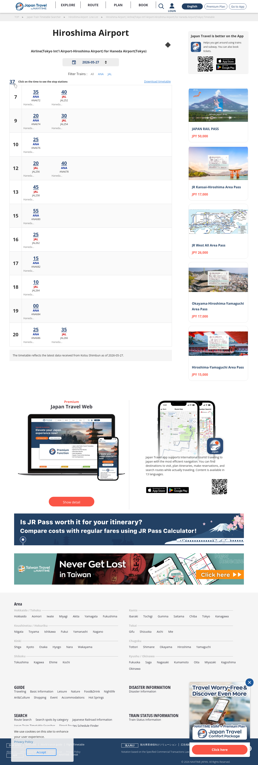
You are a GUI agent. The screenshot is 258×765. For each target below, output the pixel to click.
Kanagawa (222, 616)
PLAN (118, 5)
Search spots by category (51, 720)
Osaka (43, 647)
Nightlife (109, 691)
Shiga (17, 647)
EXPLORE (68, 5)
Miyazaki (210, 662)
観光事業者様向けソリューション (158, 744)
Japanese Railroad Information (92, 720)
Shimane (149, 647)
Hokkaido (20, 616)
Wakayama (85, 647)
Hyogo (57, 647)
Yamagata (91, 616)
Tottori (133, 647)
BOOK (143, 5)
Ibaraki (133, 616)
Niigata (18, 632)
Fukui (64, 632)
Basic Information (41, 691)
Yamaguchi (203, 647)
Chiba (193, 616)
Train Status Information (145, 720)
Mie (170, 632)
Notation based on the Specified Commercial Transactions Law (155, 751)
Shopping (40, 697)
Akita (76, 616)
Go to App (237, 6)
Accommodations (73, 697)
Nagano (98, 632)
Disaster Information (142, 691)
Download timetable (157, 81)
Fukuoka (134, 662)
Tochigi (148, 616)
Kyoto (30, 647)
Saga (148, 662)
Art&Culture (22, 697)
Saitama (179, 616)
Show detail (71, 502)
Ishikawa (49, 632)
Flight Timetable (75, 744)
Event (53, 697)
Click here (220, 749)
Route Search (22, 720)
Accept (41, 752)
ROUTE (93, 5)
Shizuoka (146, 632)
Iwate (50, 616)
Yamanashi (80, 632)
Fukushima (110, 616)
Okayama (166, 647)
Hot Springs (96, 697)
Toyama (34, 632)
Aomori (37, 616)
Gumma (163, 616)
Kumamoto (181, 662)
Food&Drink (92, 691)
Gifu (131, 632)
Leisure (62, 691)
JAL (110, 74)
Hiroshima (184, 647)
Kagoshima (228, 662)
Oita (196, 662)
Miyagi (63, 616)
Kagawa (39, 662)
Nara (69, 647)
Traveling (20, 691)
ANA (101, 74)
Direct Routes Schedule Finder (79, 726)
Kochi (66, 662)
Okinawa (134, 669)
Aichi (160, 632)
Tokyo (206, 616)
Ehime (53, 662)
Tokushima (21, 662)
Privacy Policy (23, 742)
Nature (75, 691)
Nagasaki (163, 662)
